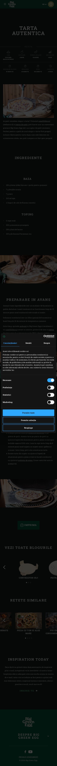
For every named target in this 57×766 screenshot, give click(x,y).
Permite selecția (28, 420)
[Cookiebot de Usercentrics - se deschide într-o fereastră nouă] (43, 336)
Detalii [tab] (29, 343)
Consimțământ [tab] (10, 343)
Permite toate (28, 413)
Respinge (28, 428)
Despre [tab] (47, 343)
